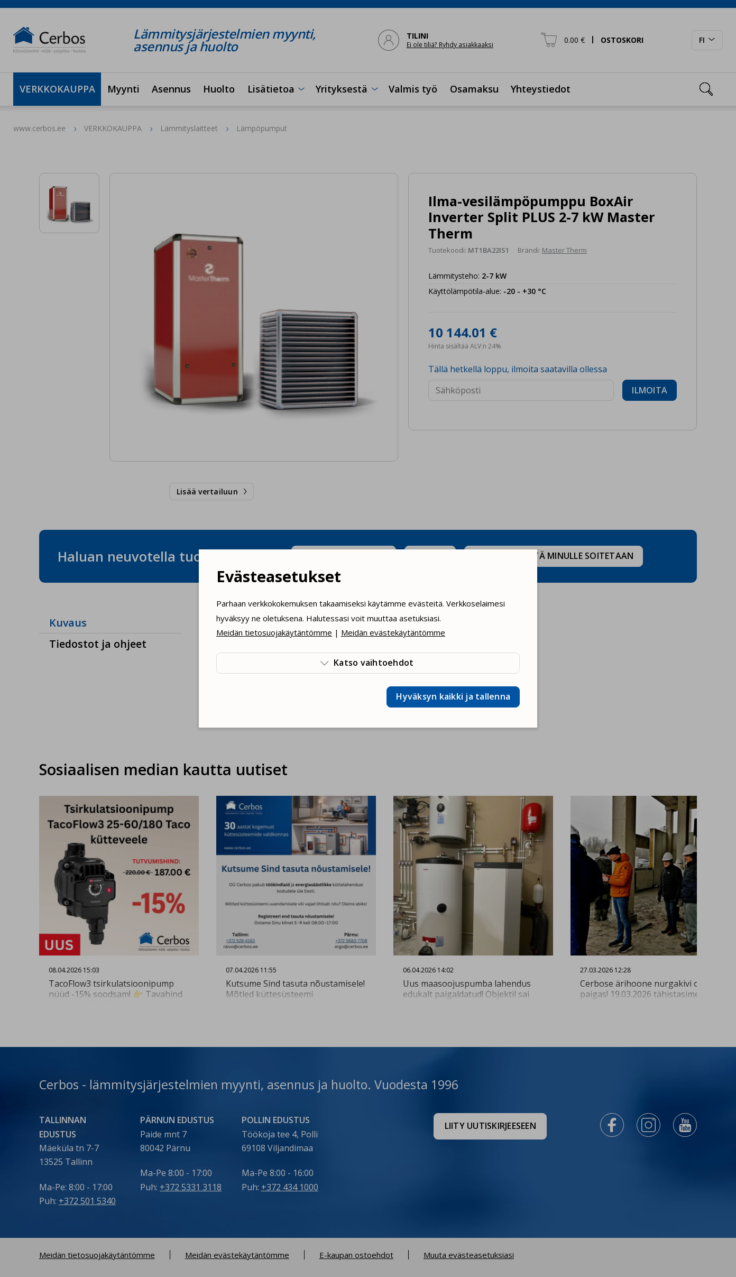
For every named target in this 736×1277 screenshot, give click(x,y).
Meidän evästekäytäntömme (393, 632)
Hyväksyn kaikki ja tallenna (453, 696)
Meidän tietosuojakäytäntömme (274, 632)
